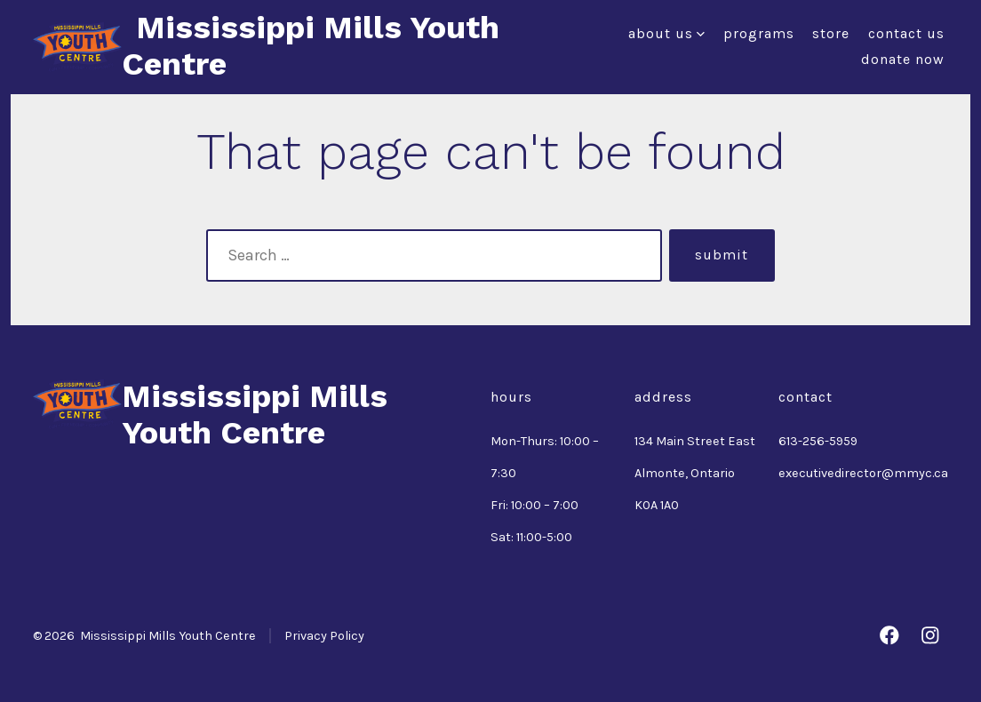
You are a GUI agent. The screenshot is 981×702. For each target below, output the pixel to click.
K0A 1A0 (656, 505)
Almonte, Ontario (684, 473)
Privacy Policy (324, 635)
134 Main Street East (694, 441)
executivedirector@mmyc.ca (863, 473)
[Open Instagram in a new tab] (930, 635)
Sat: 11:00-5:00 (531, 537)
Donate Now (903, 59)
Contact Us (906, 33)
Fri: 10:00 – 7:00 (534, 505)
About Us (666, 33)
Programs (758, 33)
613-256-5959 (817, 441)
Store (830, 33)
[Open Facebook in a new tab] (889, 635)
